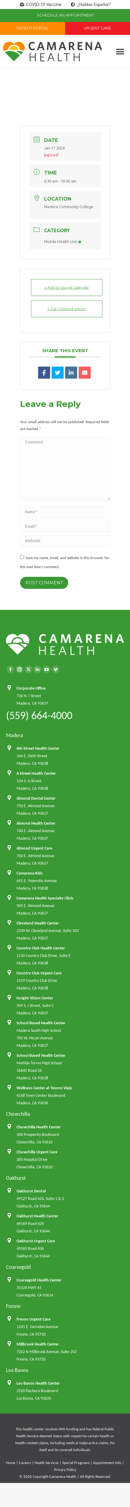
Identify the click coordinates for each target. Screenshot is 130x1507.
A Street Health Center (36, 773)
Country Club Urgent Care (39, 973)
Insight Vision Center (35, 998)
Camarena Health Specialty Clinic (45, 898)
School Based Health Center (41, 1023)
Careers (25, 1462)
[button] (120, 51)
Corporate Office (31, 688)
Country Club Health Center (41, 948)
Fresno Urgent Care (33, 1319)
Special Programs (75, 1462)
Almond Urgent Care (34, 848)
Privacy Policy (65, 1469)
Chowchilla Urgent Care (37, 1152)
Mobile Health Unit (62, 241)
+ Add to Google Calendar (66, 287)
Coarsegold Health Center (39, 1280)
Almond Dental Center (36, 798)
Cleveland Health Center (38, 923)
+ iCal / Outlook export (66, 309)
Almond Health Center (36, 823)
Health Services (47, 1462)
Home (10, 1462)
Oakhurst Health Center (37, 1216)
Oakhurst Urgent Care (36, 1241)
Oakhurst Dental (31, 1191)
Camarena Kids (30, 873)
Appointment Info (107, 1462)
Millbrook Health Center (38, 1344)
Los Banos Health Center (38, 1383)
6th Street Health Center (38, 748)
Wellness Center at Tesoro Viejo (44, 1087)
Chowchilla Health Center (39, 1127)
